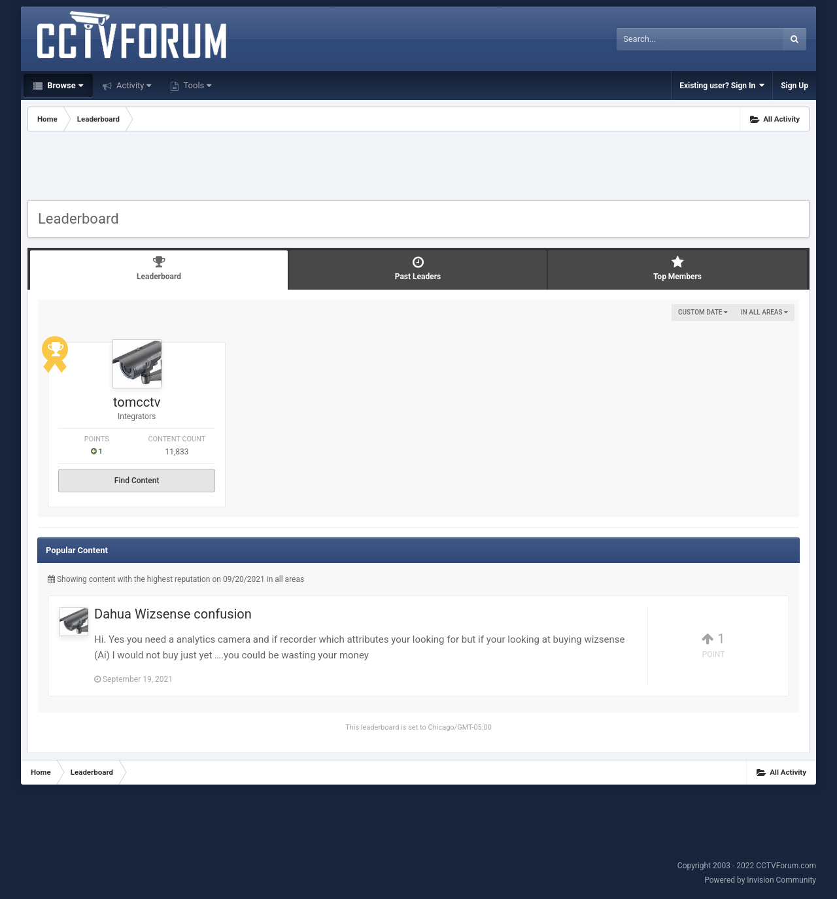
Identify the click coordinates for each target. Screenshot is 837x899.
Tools (196, 85)
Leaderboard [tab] (159, 268)
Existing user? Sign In (721, 85)
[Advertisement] (418, 167)
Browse (64, 85)
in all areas (764, 312)
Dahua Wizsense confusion (173, 614)
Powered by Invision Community (760, 880)
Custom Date (703, 312)
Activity (133, 85)
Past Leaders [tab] (418, 268)
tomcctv (136, 402)
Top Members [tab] (677, 268)
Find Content (137, 480)
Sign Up (794, 85)
